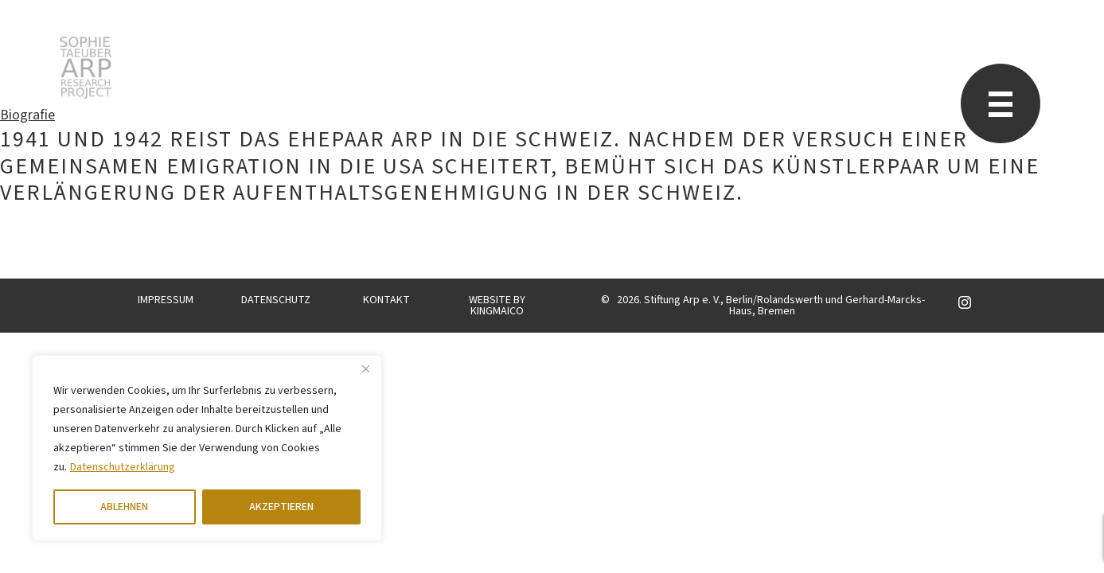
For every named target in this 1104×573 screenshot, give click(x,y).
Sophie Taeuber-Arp (85, 67)
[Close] (365, 368)
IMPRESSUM (165, 300)
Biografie (27, 115)
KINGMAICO (497, 311)
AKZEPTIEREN (281, 507)
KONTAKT (386, 300)
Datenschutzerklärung (122, 467)
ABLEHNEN (124, 507)
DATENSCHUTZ (275, 300)
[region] (207, 448)
